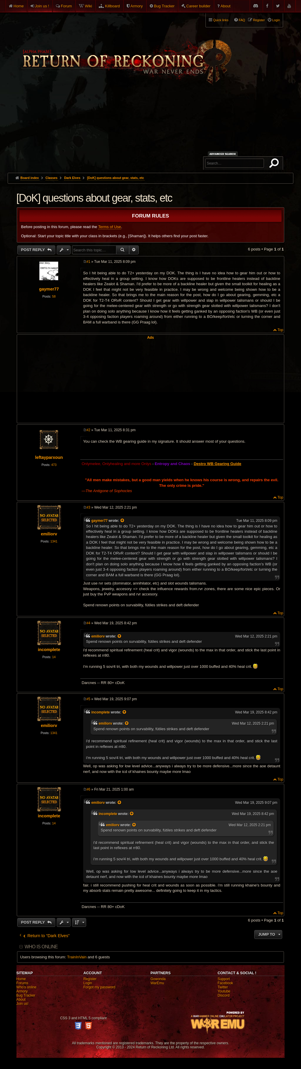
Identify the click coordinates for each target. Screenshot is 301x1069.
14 (54, 657)
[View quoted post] (122, 520)
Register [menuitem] (259, 20)
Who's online (26, 987)
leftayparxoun (49, 457)
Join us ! (42, 6)
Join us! (22, 1004)
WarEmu (157, 983)
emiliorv (49, 534)
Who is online (41, 946)
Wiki (88, 6)
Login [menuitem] (276, 20)
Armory (137, 6)
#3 (88, 507)
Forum (66, 6)
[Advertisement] (151, 128)
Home (19, 6)
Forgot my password (99, 987)
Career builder (198, 6)
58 (54, 296)
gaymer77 (49, 289)
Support (224, 979)
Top (280, 330)
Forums (22, 983)
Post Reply (33, 250)
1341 (53, 541)
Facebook (225, 983)
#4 (88, 623)
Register (90, 979)
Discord (224, 995)
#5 (88, 699)
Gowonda (157, 979)
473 (53, 465)
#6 (88, 789)
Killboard (112, 6)
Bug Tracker (164, 6)
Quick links (220, 20)
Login (87, 983)
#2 (88, 430)
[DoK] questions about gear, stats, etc (115, 178)
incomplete (49, 649)
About (225, 6)
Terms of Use (109, 227)
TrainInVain (76, 957)
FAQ (242, 20)
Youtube (224, 991)
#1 (88, 262)
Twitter (223, 987)
